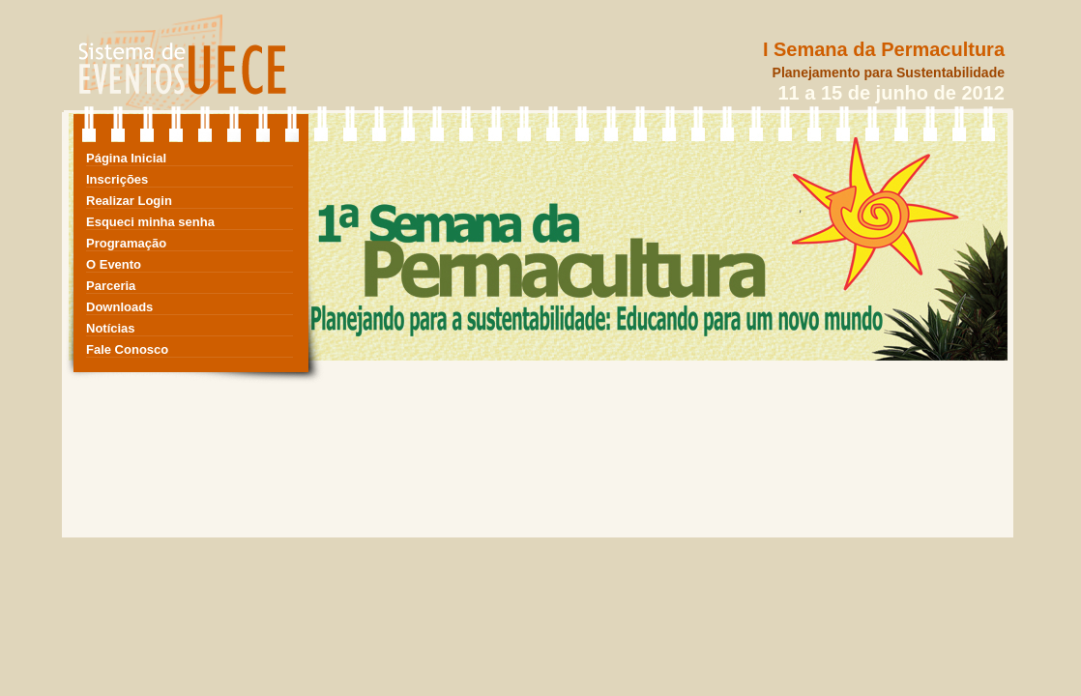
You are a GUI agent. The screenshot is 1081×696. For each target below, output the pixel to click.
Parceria (110, 285)
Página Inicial (126, 158)
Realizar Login (129, 200)
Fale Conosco (127, 349)
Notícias (110, 328)
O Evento (113, 264)
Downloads (119, 307)
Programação (126, 243)
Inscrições (117, 179)
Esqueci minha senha (150, 222)
